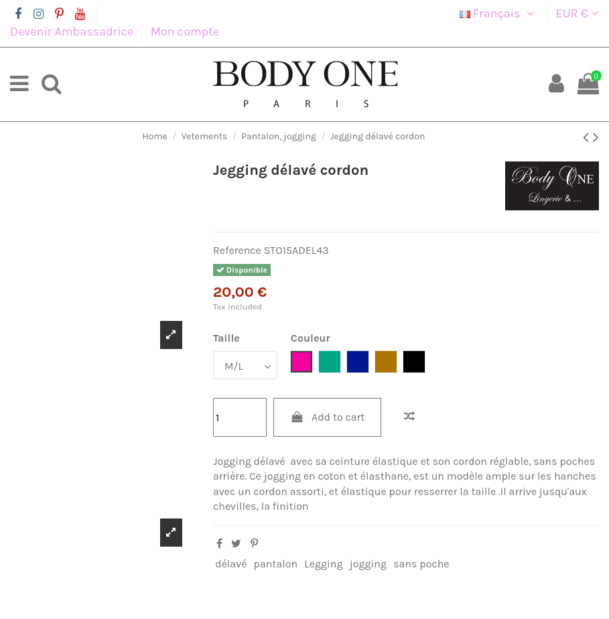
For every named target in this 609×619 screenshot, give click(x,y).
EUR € (577, 13)
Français (499, 13)
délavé (231, 563)
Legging (323, 563)
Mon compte (185, 31)
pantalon (276, 563)
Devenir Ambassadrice (73, 31)
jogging (368, 563)
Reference (237, 250)
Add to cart (327, 417)
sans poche (421, 563)
